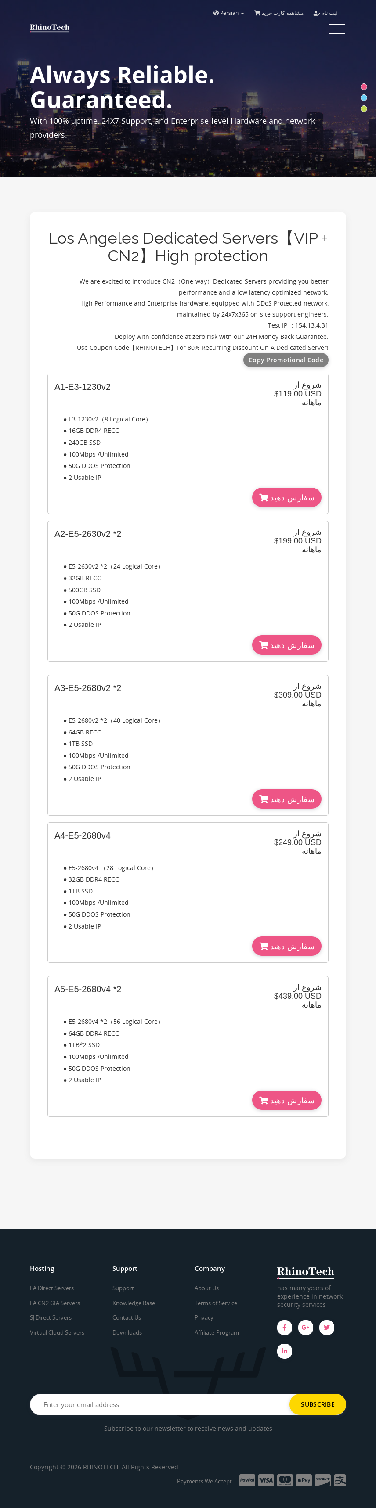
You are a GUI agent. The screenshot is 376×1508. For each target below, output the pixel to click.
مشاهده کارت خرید (279, 13)
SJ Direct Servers (51, 1317)
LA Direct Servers (52, 1288)
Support (123, 1288)
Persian (228, 13)
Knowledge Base (133, 1303)
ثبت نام (325, 13)
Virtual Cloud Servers (57, 1332)
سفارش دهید (287, 497)
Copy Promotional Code (286, 360)
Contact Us (126, 1317)
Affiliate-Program (217, 1332)
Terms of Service (216, 1303)
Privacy (204, 1317)
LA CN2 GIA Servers (55, 1303)
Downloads (127, 1332)
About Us (207, 1288)
